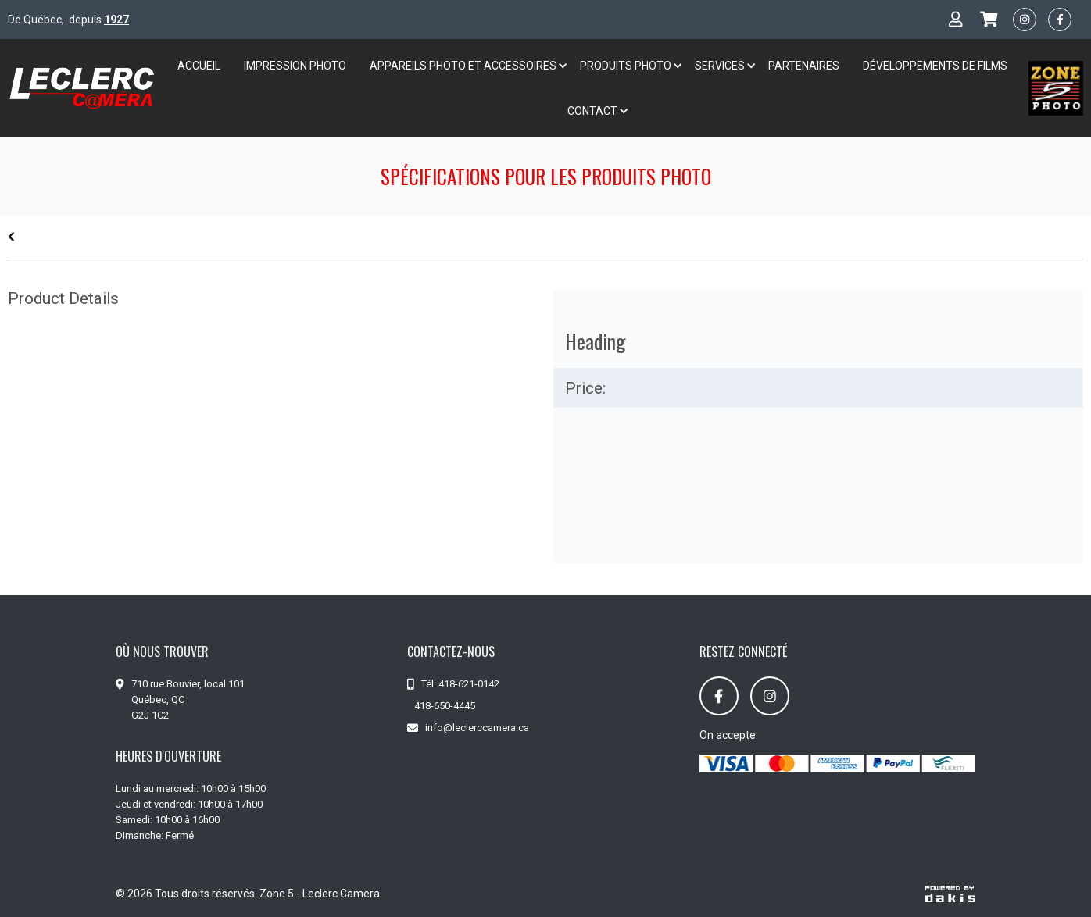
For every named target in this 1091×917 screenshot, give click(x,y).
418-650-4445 (444, 706)
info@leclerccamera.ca (477, 727)
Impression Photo (295, 65)
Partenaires (803, 65)
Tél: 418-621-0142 (460, 684)
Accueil (198, 65)
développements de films (935, 65)
